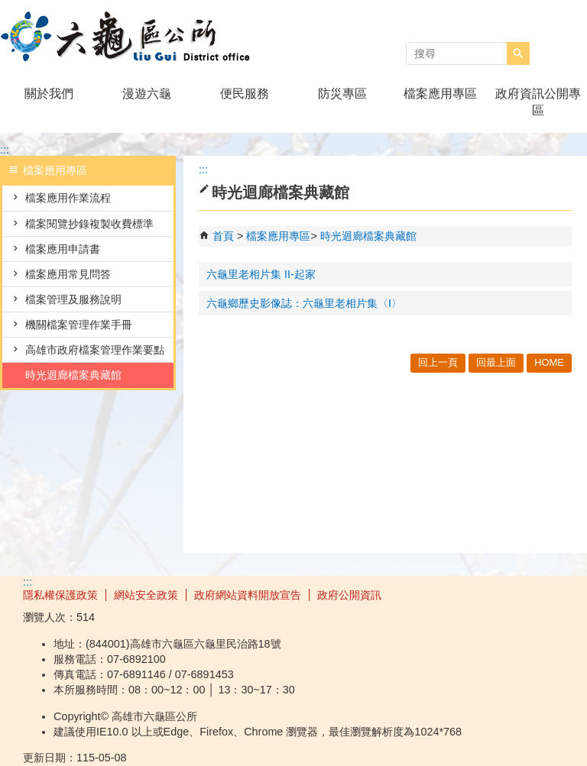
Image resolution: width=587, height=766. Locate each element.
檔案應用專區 (440, 93)
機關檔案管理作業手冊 (78, 324)
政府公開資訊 (349, 595)
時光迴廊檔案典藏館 (73, 375)
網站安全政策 (146, 595)
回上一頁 (438, 362)
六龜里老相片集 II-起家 (261, 274)
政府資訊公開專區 (538, 102)
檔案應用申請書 (62, 249)
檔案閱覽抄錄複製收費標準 (89, 224)
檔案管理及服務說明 (73, 299)
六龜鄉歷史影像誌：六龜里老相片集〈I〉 (304, 303)
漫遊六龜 (146, 93)
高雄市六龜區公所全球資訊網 (129, 37)
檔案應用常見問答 (68, 274)
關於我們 (48, 93)
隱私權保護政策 (60, 595)
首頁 (223, 236)
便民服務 (244, 93)
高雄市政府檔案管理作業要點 (94, 350)
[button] (518, 53)
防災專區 (342, 93)
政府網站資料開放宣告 (247, 595)
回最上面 (496, 362)
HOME (549, 362)
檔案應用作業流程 (68, 198)
